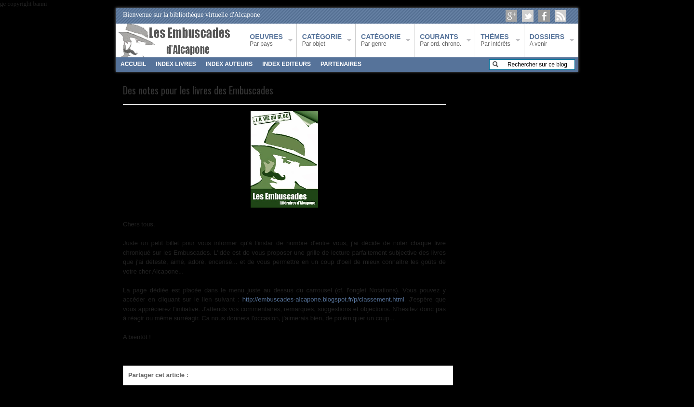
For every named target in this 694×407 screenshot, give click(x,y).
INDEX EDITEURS (286, 64)
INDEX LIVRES (176, 64)
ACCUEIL (133, 64)
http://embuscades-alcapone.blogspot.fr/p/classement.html (323, 299)
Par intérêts (495, 40)
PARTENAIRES (340, 64)
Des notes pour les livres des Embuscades (198, 90)
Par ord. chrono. (440, 40)
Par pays (266, 40)
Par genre (380, 40)
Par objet (322, 40)
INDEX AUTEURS (229, 64)
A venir (547, 40)
